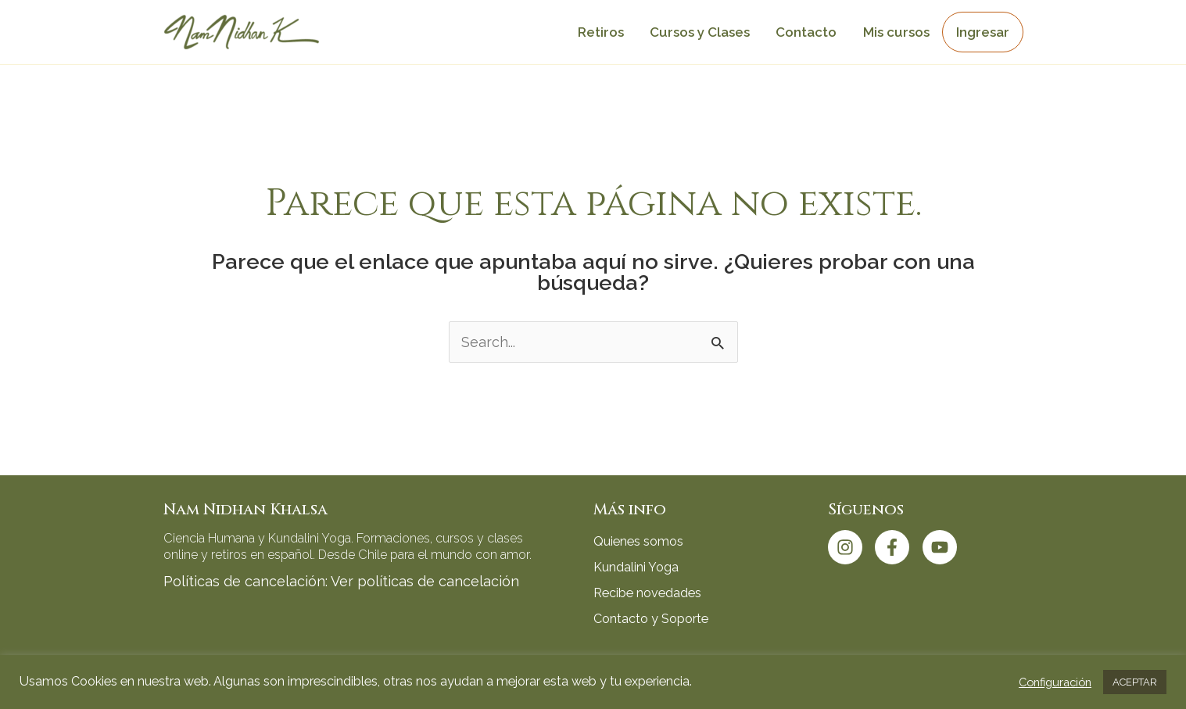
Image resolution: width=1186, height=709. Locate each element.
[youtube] (942, 547)
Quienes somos (638, 541)
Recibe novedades (647, 592)
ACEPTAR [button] (1135, 682)
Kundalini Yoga (636, 567)
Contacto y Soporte (650, 618)
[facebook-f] (897, 547)
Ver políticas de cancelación (425, 581)
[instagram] (850, 547)
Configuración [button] (1055, 682)
